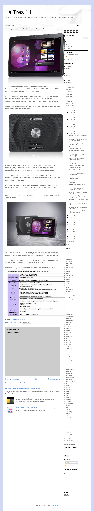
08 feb (71, 224)
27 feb (71, 110)
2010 (67, 244)
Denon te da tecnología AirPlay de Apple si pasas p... (78, 196)
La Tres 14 (18, 12)
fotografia (68, 316)
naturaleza (68, 385)
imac (67, 332)
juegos (67, 350)
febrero (69, 105)
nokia (67, 387)
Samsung (68, 401)
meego (67, 371)
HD (66, 326)
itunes (67, 346)
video (67, 434)
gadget (67, 318)
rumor (22, 325)
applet (67, 265)
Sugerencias (69, 46)
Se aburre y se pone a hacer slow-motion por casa (78, 136)
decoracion (69, 300)
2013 (67, 80)
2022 (67, 68)
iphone (67, 342)
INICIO (66, 494)
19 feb (71, 124)
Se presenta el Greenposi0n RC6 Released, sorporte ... (77, 211)
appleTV (68, 267)
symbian (68, 409)
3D (66, 251)
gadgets (68, 320)
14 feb (71, 133)
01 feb (71, 238)
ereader (68, 310)
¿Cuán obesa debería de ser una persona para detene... (77, 147)
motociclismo (69, 377)
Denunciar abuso (69, 444)
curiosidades (69, 295)
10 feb (71, 220)
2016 (67, 75)
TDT (67, 414)
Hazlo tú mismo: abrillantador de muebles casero (77, 177)
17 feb (71, 126)
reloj (67, 395)
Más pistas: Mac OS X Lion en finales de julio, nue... (77, 155)
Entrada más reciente (13, 379)
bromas (68, 279)
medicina (68, 369)
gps (67, 324)
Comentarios (69, 465)
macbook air (69, 363)
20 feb (71, 122)
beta (67, 273)
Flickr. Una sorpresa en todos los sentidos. (25, 407)
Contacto (68, 48)
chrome (68, 281)
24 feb (71, 115)
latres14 (69, 59)
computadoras (69, 289)
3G (66, 253)
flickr (67, 312)
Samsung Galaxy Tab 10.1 (19, 319)
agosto (69, 91)
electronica (68, 308)
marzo (69, 103)
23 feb (71, 117)
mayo (69, 98)
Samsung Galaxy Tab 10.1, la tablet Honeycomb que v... (78, 140)
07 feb (71, 227)
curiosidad (68, 293)
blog (67, 277)
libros (67, 357)
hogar (67, 328)
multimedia (68, 381)
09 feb (71, 222)
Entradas (68, 462)
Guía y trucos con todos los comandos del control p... (76, 189)
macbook (68, 361)
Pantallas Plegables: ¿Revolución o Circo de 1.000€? (23, 388)
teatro (67, 416)
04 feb (71, 231)
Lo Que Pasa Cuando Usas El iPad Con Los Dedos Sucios (78, 204)
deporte (68, 304)
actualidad (68, 257)
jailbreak (68, 348)
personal (68, 391)
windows (68, 440)
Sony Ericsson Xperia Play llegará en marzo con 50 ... (78, 143)
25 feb (71, 112)
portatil (67, 393)
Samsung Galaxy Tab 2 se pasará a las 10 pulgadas (78, 200)
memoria (68, 373)
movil (67, 379)
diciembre (70, 87)
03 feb (71, 234)
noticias (18, 325)
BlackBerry (68, 275)
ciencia (67, 283)
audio (67, 271)
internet (68, 336)
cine (67, 285)
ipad (67, 340)
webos (67, 438)
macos (67, 367)
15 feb (71, 131)
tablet (25, 325)
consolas (68, 291)
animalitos (68, 261)
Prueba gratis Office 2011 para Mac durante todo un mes (29, 398)
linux (67, 359)
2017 (67, 73)
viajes (67, 432)
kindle (67, 352)
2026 (67, 66)
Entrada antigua (54, 379)
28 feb (71, 108)
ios (66, 338)
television (68, 420)
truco (67, 424)
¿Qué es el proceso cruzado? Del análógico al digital (78, 158)
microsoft (68, 375)
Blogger (56, 505)
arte (67, 269)
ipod (67, 344)
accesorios (68, 255)
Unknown (69, 57)
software (68, 407)
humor (67, 330)
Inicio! (67, 44)
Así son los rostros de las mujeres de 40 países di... (78, 207)
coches (67, 287)
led (66, 354)
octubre (69, 89)
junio (68, 96)
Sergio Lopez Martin (72, 54)
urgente (68, 428)
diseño (67, 306)
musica (67, 383)
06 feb (71, 229)
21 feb (71, 119)
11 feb (71, 217)
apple (67, 263)
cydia (67, 297)
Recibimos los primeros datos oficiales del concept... (76, 166)
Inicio (35, 379)
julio (68, 94)
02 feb (71, 236)
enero (69, 241)
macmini (68, 365)
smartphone (69, 403)
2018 (67, 71)
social (67, 405)
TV (66, 426)
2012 (67, 82)
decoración (69, 302)
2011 (67, 85)
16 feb (71, 129)
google (67, 322)
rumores (68, 399)
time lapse (68, 422)
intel (67, 334)
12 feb (71, 215)
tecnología (68, 418)
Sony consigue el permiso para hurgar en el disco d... (77, 170)
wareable (68, 436)
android (13, 325)
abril (68, 101)
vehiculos (68, 430)
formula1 (68, 314)
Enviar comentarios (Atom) (20, 383)
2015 (67, 78)
